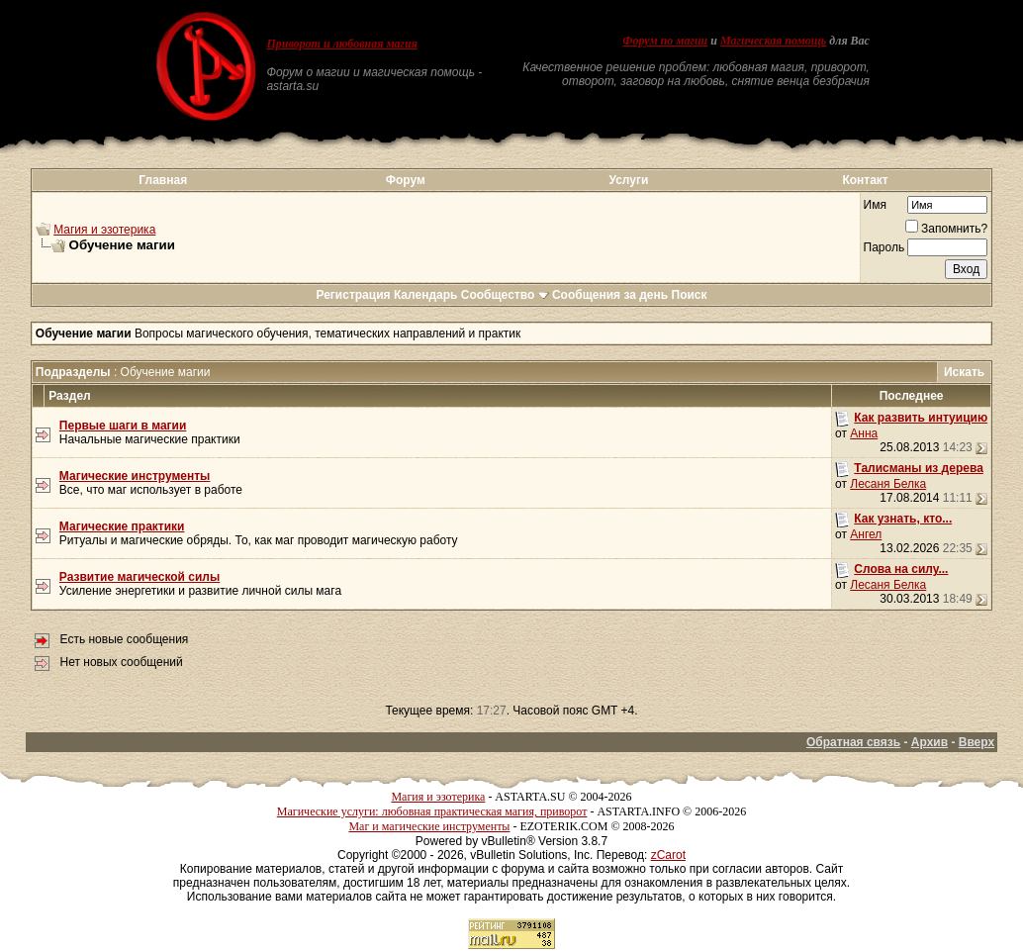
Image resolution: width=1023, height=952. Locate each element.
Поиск (689, 295)
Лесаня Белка (888, 484)
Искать (964, 372)
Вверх (976, 742)
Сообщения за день (610, 295)
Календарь (426, 295)
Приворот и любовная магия (342, 43)
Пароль (884, 247)
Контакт (864, 180)
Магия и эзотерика (104, 230)
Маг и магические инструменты (429, 826)
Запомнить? (946, 229)
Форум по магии (664, 41)
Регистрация (353, 295)
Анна (864, 433)
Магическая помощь (773, 41)
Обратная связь (853, 742)
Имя (875, 205)
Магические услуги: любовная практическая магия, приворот (432, 811)
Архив (929, 742)
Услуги (628, 180)
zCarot (668, 855)
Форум (405, 180)
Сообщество (505, 295)
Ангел (866, 534)
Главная (163, 180)
